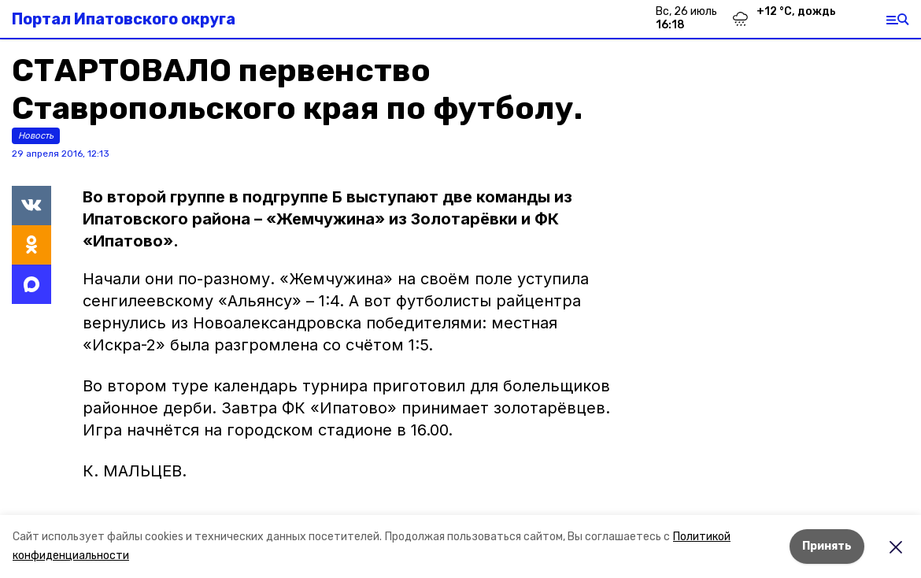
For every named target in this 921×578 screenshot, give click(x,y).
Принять (827, 546)
